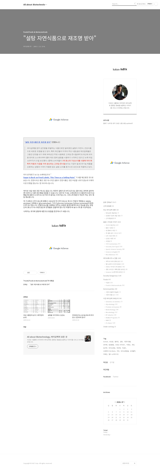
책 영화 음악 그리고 (113, 233)
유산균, (111, 342)
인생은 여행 (111, 238)
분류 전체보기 (109, 202)
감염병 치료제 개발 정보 (114, 216)
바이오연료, (112, 348)
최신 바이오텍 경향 (111, 210)
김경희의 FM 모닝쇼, (109, 351)
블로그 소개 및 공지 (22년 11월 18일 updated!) (118, 123)
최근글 (105, 362)
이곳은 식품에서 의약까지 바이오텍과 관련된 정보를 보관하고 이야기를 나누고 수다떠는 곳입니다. (55, 341)
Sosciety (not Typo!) (114, 246)
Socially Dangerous (112, 276)
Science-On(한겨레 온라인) (115, 272)
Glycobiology (111, 304)
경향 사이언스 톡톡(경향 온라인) (116, 269)
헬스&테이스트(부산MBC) (115, 264)
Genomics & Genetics (114, 302)
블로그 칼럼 (110, 228)
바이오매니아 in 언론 (112, 258)
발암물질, (111, 345)
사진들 (109, 241)
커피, (118, 351)
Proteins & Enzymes (113, 307)
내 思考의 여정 (111, 230)
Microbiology (111, 312)
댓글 (24, 327)
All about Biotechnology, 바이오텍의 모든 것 (35, 4)
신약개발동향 (111, 218)
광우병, (105, 345)
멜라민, (117, 342)
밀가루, (105, 348)
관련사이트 (126, 463)
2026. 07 (120, 402)
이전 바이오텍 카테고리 (112, 298)
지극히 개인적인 (112, 225)
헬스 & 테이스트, (114, 354)
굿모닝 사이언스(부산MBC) (115, 267)
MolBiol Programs (113, 318)
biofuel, (105, 342)
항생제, (119, 348)
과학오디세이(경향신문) (114, 261)
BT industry (111, 315)
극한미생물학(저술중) (113, 292)
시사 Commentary (113, 244)
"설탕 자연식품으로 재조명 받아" (38, 142)
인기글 (112, 362)
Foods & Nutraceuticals (115, 285)
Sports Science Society (115, 249)
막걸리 (109, 283)
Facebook (107, 377)
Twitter (115, 377)
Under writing (109, 326)
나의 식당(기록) (111, 236)
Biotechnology (112, 310)
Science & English (113, 252)
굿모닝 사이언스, (120, 345)
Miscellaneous (112, 254)
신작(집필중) (108, 206)
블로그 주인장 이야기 (112, 222)
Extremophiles (110, 289)
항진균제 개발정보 (112, 213)
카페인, (105, 354)
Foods (107, 279)
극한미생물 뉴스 (112, 295)
